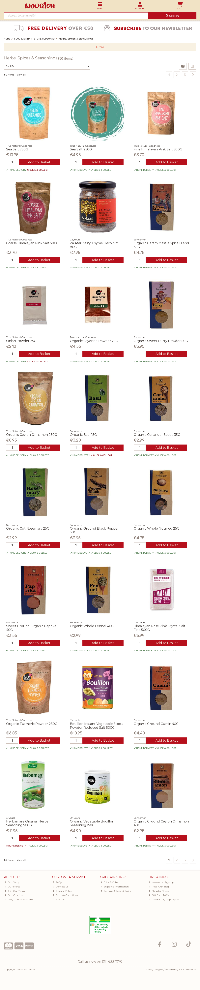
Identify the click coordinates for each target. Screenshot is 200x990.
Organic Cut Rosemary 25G (27, 528)
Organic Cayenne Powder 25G (94, 341)
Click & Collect (110, 882)
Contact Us (61, 886)
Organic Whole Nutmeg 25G (157, 528)
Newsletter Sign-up (161, 882)
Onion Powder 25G (21, 341)
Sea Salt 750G (17, 149)
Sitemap (59, 899)
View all (21, 74)
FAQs (57, 882)
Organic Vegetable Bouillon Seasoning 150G (92, 823)
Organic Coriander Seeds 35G (157, 435)
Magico (159, 969)
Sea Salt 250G (81, 149)
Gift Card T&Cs (159, 895)
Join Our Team (15, 890)
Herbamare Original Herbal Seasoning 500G (27, 823)
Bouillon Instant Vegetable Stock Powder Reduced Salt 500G (96, 725)
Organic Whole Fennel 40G (92, 626)
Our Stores (12, 886)
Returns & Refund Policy (116, 890)
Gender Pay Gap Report (164, 899)
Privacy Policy (62, 890)
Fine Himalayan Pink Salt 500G (158, 149)
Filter (100, 47)
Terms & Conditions (65, 895)
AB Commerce (187, 969)
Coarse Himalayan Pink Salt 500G (32, 243)
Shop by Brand (159, 890)
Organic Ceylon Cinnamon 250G (31, 435)
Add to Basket (39, 162)
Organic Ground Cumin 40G (156, 724)
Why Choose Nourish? (19, 899)
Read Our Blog (159, 886)
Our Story (12, 882)
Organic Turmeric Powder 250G (31, 724)
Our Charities (14, 895)
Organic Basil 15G (83, 435)
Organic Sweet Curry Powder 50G (161, 341)
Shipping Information (115, 886)
